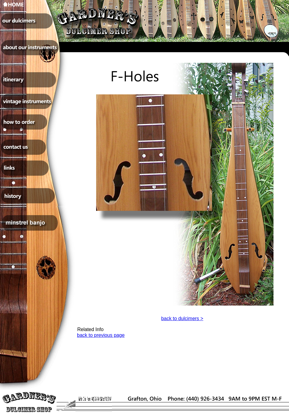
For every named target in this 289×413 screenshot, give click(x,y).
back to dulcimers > (182, 318)
